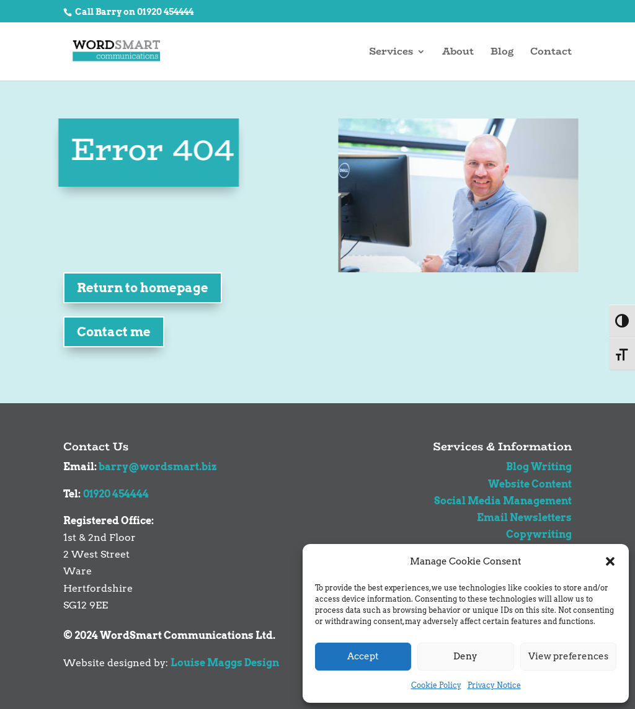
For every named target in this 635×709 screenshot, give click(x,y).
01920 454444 (116, 494)
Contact (551, 53)
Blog (502, 53)
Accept (363, 656)
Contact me (114, 331)
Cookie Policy (436, 685)
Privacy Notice (494, 685)
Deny (465, 656)
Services (391, 53)
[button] (610, 561)
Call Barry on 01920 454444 (133, 12)
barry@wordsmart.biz (158, 467)
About (458, 53)
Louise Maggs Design (225, 663)
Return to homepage (142, 287)
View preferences (568, 656)
